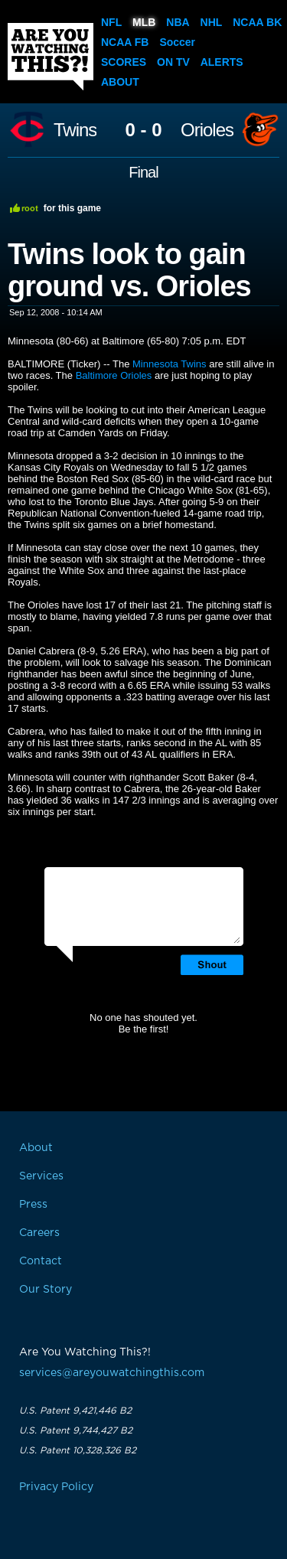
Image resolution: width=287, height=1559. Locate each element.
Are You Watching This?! (50, 56)
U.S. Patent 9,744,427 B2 (75, 1430)
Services (41, 1176)
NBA (177, 22)
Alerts (222, 62)
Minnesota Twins (169, 364)
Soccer (177, 42)
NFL (111, 22)
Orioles (207, 130)
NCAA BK (257, 22)
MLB (143, 22)
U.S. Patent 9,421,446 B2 (75, 1410)
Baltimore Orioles (114, 375)
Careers (39, 1233)
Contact (40, 1261)
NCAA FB (124, 42)
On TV (173, 62)
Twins (75, 130)
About (120, 82)
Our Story (45, 1289)
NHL (212, 22)
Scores (123, 62)
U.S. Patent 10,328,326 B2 (77, 1450)
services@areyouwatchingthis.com (111, 1373)
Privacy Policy (56, 1487)
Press (33, 1204)
